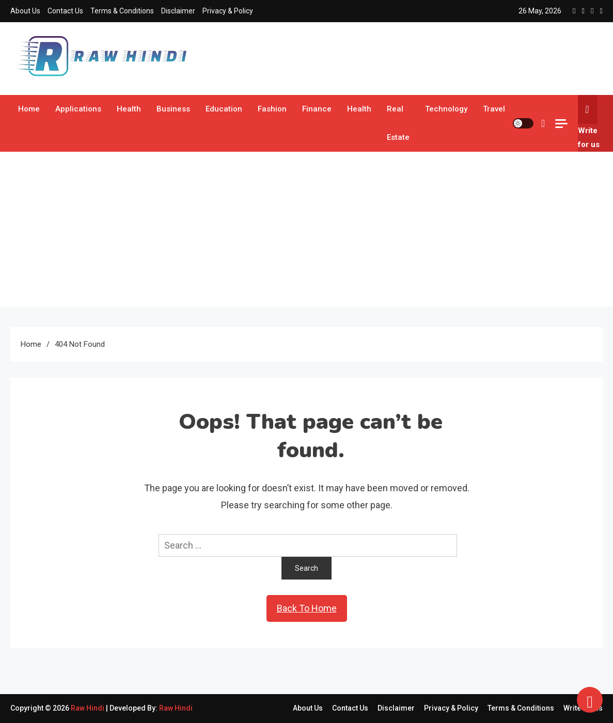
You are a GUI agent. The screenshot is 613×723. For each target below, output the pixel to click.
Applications (78, 109)
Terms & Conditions (122, 11)
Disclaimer (178, 11)
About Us (25, 11)
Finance (317, 109)
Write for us (589, 122)
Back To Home (307, 608)
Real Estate (398, 123)
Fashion (272, 109)
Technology (446, 109)
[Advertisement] (306, 229)
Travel (494, 109)
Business (173, 109)
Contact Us (65, 11)
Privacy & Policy (227, 11)
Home (29, 109)
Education (224, 109)
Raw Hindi (88, 708)
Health (129, 109)
